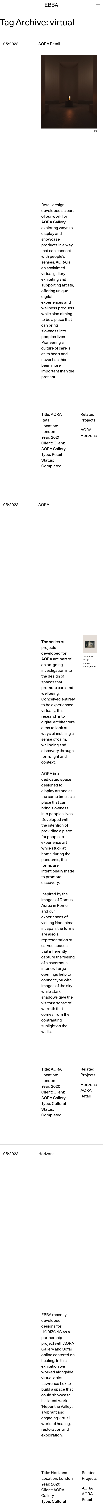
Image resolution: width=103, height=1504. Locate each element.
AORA (86, 430)
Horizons (89, 435)
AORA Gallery (53, 449)
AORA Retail (86, 1093)
